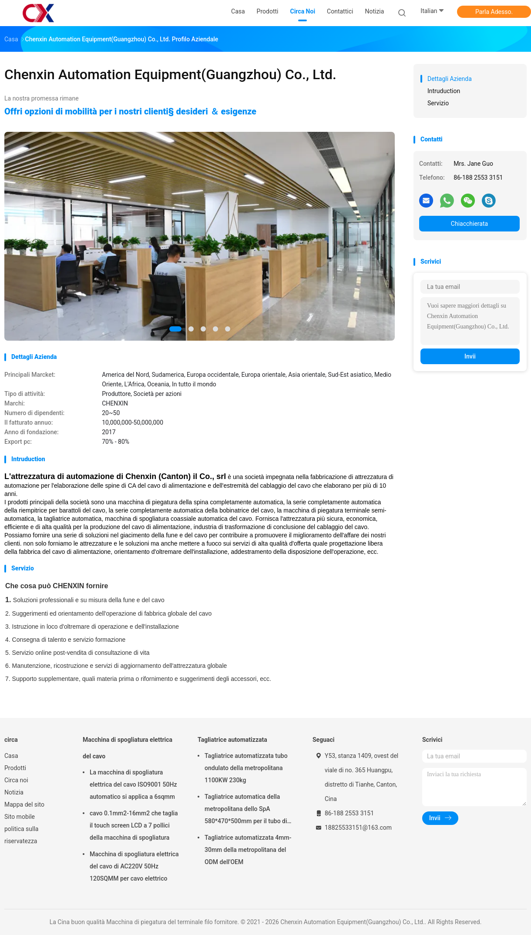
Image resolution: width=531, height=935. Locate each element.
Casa (11, 755)
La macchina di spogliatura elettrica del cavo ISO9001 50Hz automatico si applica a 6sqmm (133, 784)
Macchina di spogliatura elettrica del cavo (127, 748)
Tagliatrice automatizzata (232, 739)
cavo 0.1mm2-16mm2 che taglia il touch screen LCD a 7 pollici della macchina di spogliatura (134, 825)
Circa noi (16, 780)
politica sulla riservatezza (21, 835)
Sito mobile (19, 816)
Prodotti (15, 767)
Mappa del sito (24, 804)
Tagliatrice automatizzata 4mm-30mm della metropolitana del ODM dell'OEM (248, 849)
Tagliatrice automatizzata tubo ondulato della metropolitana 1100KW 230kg (246, 768)
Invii (470, 356)
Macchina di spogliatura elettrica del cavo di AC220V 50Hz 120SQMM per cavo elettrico (134, 866)
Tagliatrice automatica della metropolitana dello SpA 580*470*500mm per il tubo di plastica (246, 810)
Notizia (14, 792)
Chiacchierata (469, 223)
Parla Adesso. (494, 11)
